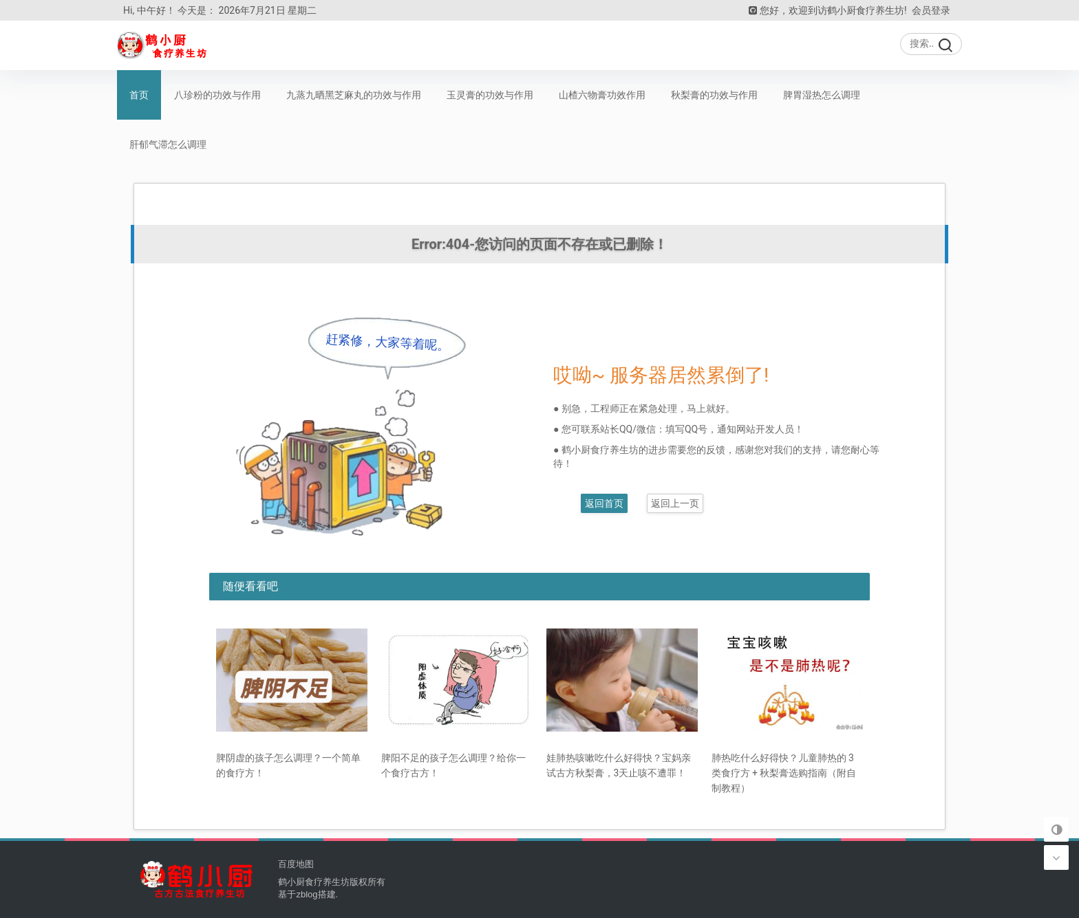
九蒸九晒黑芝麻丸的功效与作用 (353, 94)
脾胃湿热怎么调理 (821, 94)
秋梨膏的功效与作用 (714, 94)
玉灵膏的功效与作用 (490, 94)
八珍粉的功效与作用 (217, 94)
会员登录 (931, 10)
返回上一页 (675, 503)
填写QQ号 (686, 429)
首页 (139, 94)
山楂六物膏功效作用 (602, 94)
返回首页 (604, 503)
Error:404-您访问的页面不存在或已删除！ (539, 244)
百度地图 (296, 864)
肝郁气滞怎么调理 (167, 144)
